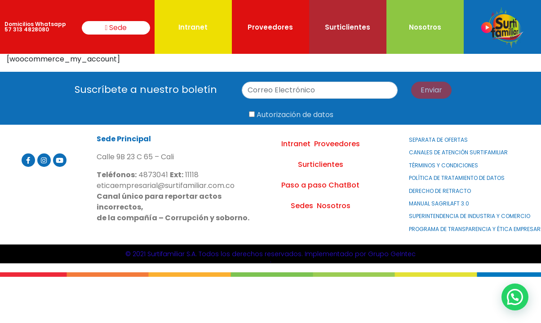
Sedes (302, 206)
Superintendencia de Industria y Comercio (469, 216)
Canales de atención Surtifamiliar (458, 152)
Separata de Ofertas (438, 140)
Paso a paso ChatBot (320, 185)
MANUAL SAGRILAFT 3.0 (439, 203)
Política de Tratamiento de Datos (457, 178)
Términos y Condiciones (443, 165)
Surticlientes (347, 27)
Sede (116, 27)
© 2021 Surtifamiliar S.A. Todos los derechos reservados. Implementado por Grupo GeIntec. (270, 257)
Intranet (193, 27)
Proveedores (270, 27)
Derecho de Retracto (440, 191)
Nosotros (425, 27)
